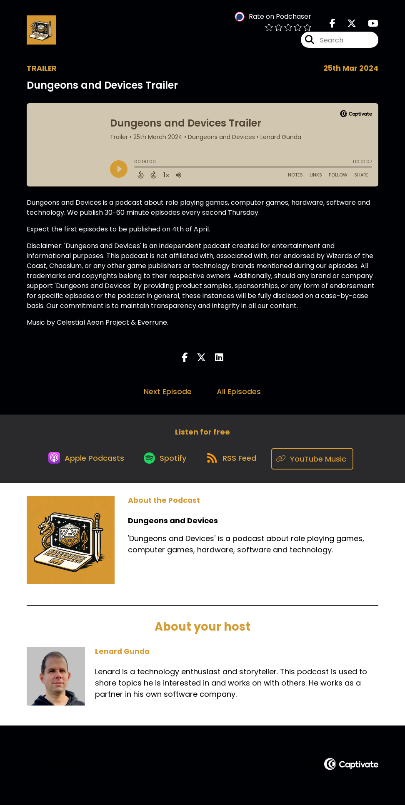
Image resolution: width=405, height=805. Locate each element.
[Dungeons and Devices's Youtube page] (368, 24)
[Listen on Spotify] (165, 461)
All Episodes (239, 393)
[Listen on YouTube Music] (316, 461)
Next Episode (168, 393)
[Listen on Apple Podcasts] (84, 461)
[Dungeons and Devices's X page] (346, 24)
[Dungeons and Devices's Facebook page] (332, 24)
